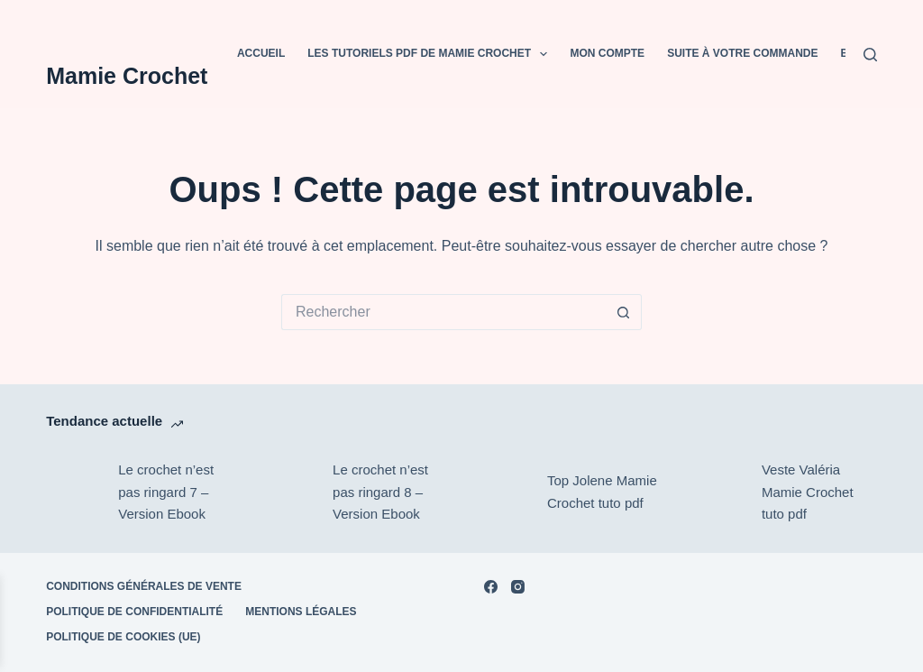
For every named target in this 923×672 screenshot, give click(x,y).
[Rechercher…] (443, 312)
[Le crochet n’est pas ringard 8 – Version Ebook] (287, 492)
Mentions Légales (300, 611)
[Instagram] (518, 587)
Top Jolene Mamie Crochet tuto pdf (602, 492)
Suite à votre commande (742, 53)
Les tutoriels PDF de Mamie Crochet (430, 54)
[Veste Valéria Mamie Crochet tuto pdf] (717, 492)
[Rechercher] (870, 54)
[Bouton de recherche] (624, 312)
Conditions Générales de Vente (144, 586)
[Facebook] (491, 587)
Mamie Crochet (126, 75)
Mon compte (607, 53)
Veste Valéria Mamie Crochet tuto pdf (808, 492)
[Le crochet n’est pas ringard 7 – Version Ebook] (73, 492)
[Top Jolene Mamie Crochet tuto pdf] (502, 492)
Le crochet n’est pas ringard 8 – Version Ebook (380, 492)
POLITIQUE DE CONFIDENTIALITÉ (134, 611)
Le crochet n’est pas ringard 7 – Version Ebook (166, 492)
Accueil (261, 53)
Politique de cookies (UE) (123, 637)
